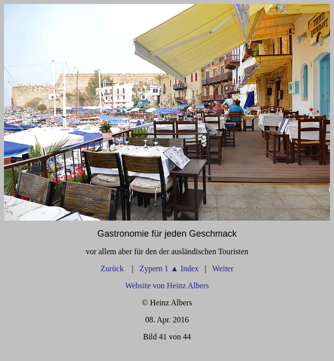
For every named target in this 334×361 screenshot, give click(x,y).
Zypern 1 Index (169, 268)
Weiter (222, 268)
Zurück (112, 268)
